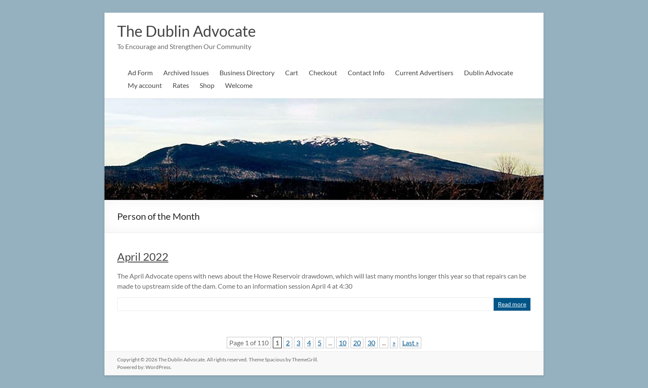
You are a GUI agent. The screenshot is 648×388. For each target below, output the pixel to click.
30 (371, 343)
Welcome (239, 85)
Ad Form (140, 72)
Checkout (323, 72)
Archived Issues (186, 72)
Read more (512, 304)
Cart (291, 72)
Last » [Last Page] (410, 343)
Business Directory (247, 72)
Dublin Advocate (488, 72)
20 (357, 343)
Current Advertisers (424, 72)
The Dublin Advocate (186, 31)
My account (145, 85)
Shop (207, 85)
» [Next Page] (394, 343)
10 (342, 343)
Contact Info (366, 72)
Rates (181, 85)
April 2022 (142, 256)
